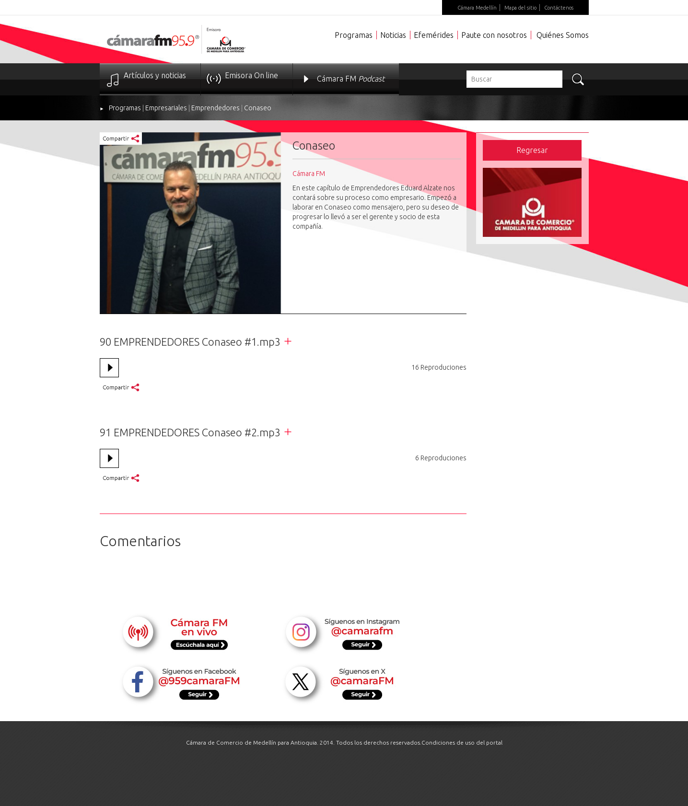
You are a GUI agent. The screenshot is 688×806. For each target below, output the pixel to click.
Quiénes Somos (562, 35)
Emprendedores (215, 108)
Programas (354, 35)
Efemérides (434, 35)
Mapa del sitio (520, 8)
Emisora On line (251, 75)
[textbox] (514, 79)
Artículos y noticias (155, 75)
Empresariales (166, 108)
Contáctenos (558, 8)
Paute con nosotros (494, 35)
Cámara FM (351, 78)
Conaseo (257, 108)
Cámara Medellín (477, 8)
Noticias (393, 35)
